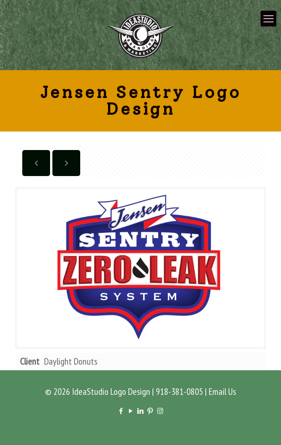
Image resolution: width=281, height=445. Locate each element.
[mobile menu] (268, 18)
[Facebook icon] (121, 410)
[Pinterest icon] (150, 410)
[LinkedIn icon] (140, 410)
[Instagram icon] (160, 410)
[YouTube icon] (131, 410)
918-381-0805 (179, 392)
